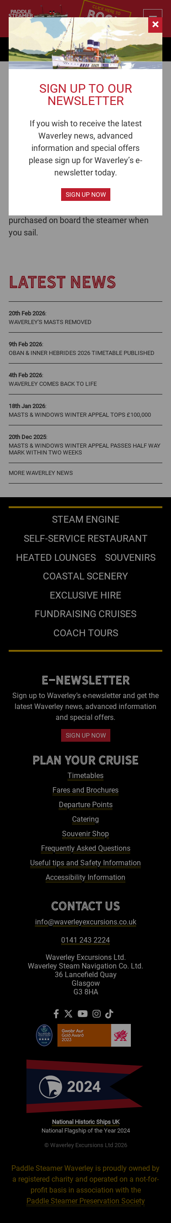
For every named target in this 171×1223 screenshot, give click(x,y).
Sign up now (86, 194)
